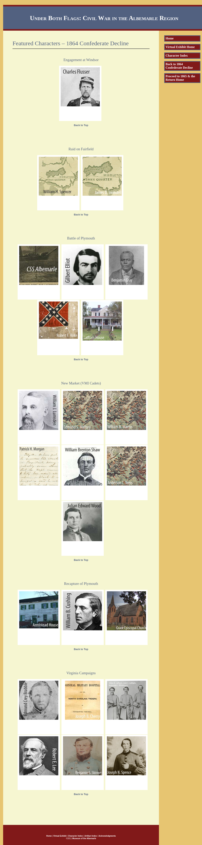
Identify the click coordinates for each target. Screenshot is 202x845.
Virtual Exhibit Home (180, 47)
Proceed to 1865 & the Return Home (180, 78)
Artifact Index (90, 836)
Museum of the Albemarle (84, 838)
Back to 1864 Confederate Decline (179, 65)
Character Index (177, 55)
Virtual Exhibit (59, 836)
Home (170, 38)
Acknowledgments (107, 836)
